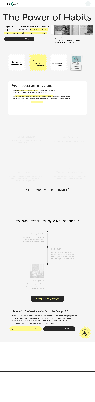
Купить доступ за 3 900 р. (19, 39)
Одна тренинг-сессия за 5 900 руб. (25, 329)
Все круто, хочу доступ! (47, 298)
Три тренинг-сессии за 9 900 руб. (59, 329)
